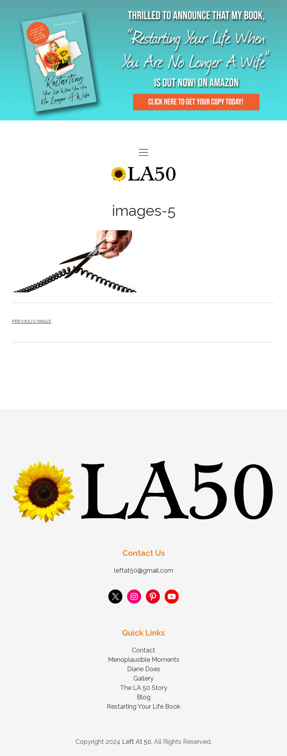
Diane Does (143, 669)
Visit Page (143, 60)
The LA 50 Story (143, 688)
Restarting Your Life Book (143, 706)
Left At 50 (136, 741)
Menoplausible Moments (143, 659)
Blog (144, 697)
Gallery (143, 678)
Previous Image (31, 321)
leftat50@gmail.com (143, 570)
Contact (143, 650)
